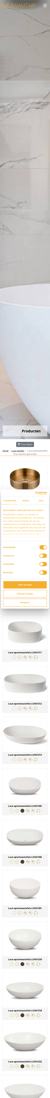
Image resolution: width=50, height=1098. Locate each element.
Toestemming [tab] (9, 500)
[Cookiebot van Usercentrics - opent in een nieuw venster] (35, 493)
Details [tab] (25, 500)
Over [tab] (41, 500)
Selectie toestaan (25, 594)
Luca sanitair (17, 450)
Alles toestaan (25, 585)
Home (6, 450)
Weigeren (25, 602)
